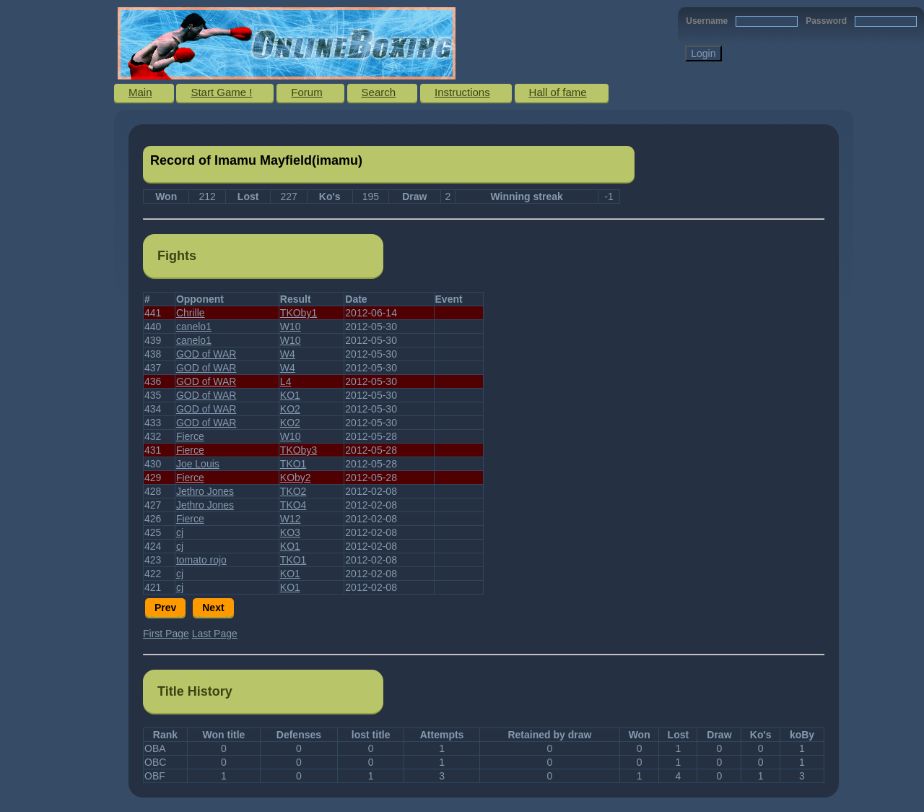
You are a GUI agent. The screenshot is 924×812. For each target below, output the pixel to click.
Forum (306, 92)
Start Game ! (221, 92)
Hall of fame (558, 92)
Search (379, 92)
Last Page (214, 633)
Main (140, 92)
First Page (166, 633)
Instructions (462, 92)
